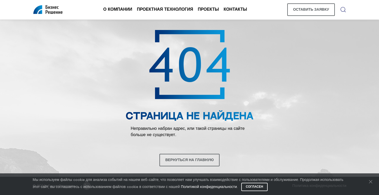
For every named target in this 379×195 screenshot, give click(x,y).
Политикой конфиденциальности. (209, 187)
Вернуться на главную (189, 160)
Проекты (208, 9)
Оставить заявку (311, 9)
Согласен (254, 186)
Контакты (235, 9)
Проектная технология (165, 9)
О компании (117, 9)
